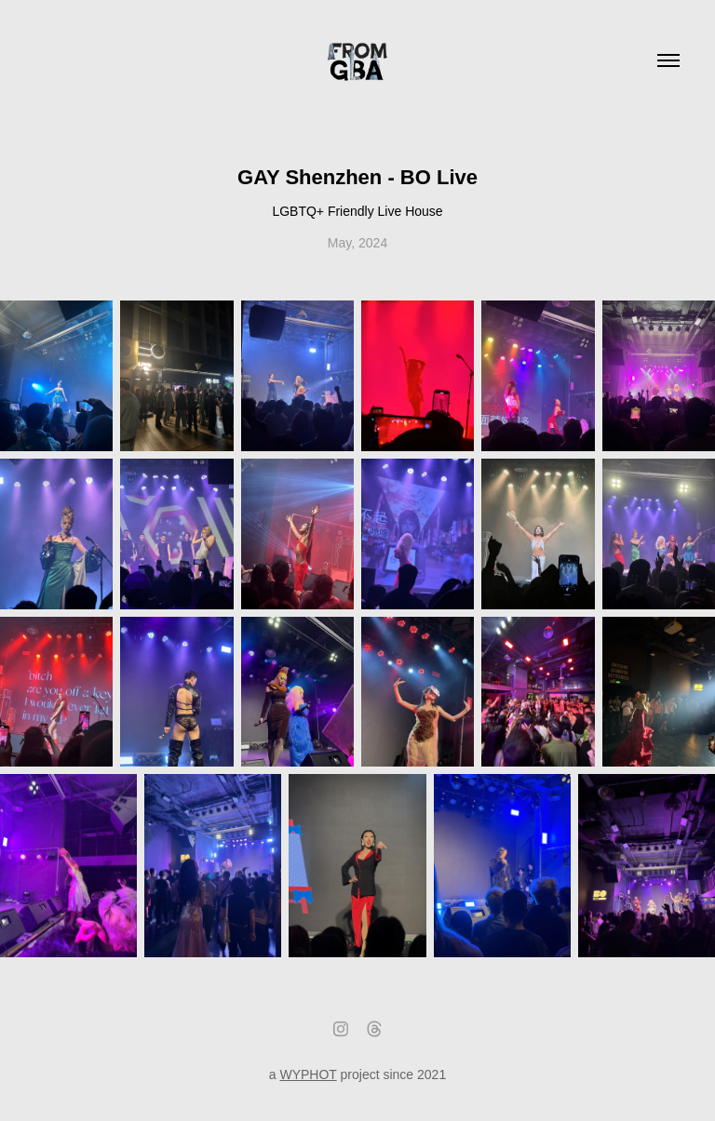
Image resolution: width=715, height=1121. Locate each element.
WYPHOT (307, 1074)
